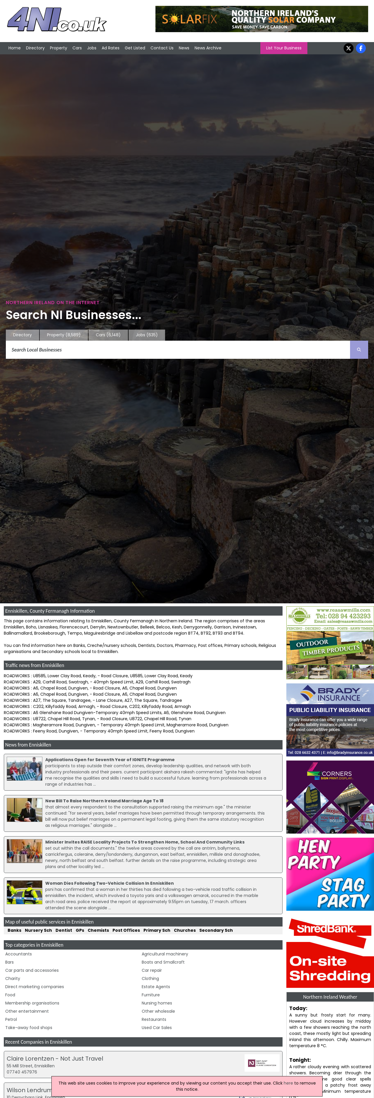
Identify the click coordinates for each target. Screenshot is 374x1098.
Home (14, 48)
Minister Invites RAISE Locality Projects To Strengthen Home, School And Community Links (145, 842)
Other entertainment (27, 1011)
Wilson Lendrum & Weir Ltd (45, 1090)
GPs (80, 930)
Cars (77, 48)
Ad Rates (111, 48)
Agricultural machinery (165, 954)
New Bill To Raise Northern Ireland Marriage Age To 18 (104, 801)
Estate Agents (156, 987)
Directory (35, 48)
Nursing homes (157, 1003)
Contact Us (162, 48)
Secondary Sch (216, 930)
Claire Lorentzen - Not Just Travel (55, 1058)
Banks (14, 930)
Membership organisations (32, 1003)
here (288, 1083)
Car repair (152, 970)
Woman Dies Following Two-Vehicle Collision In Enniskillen (109, 883)
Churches (185, 930)
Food (10, 995)
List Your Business (284, 48)
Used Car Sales (157, 1028)
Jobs (91, 48)
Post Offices (126, 930)
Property (58, 48)
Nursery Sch (38, 930)
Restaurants (154, 1019)
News (184, 48)
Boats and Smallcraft (163, 962)
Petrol (11, 1019)
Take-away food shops (28, 1028)
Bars (9, 962)
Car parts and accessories (32, 970)
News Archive (208, 48)
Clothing (150, 978)
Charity (12, 978)
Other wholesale (158, 1011)
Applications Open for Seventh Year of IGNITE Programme (110, 760)
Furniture (151, 995)
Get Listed (135, 48)
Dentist (64, 930)
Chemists (98, 930)
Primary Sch (156, 930)
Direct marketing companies (34, 987)
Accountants (18, 954)
